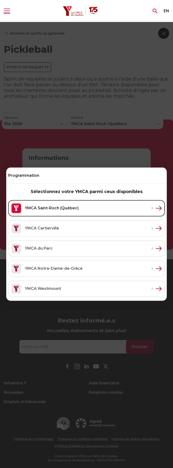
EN (166, 11)
